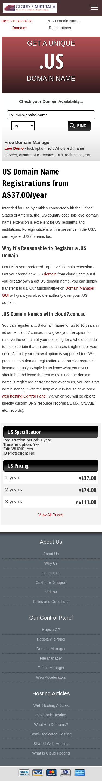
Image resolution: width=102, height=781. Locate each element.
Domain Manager (51, 649)
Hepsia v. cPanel (51, 639)
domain (50, 274)
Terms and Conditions (51, 601)
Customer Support (51, 582)
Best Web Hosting (51, 715)
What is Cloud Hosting (51, 753)
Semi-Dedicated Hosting (51, 734)
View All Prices (50, 515)
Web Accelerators (51, 677)
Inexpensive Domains (22, 24)
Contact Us (51, 573)
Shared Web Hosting (51, 743)
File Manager (51, 658)
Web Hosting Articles (51, 705)
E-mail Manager (51, 668)
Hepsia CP (51, 629)
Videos (51, 592)
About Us (51, 554)
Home (6, 21)
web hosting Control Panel (24, 396)
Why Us (51, 563)
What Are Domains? (51, 724)
